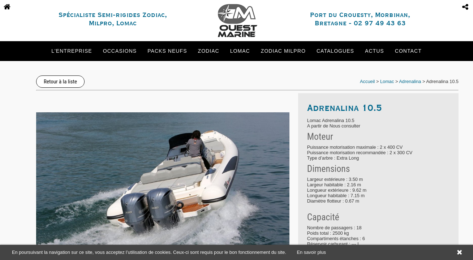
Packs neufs (167, 51)
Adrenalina (410, 81)
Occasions (120, 51)
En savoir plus (311, 252)
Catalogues (335, 51)
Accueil (367, 81)
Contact (408, 51)
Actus (374, 51)
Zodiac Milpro (283, 51)
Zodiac (208, 51)
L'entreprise (71, 51)
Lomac (240, 51)
